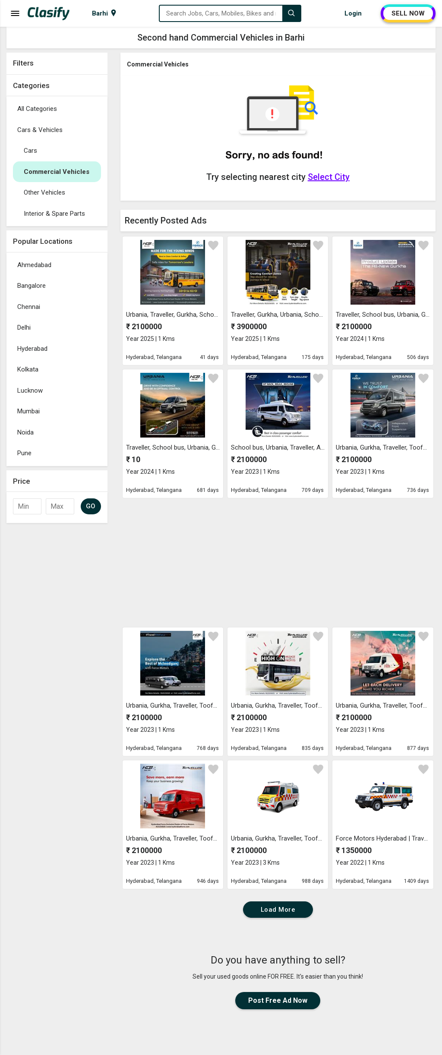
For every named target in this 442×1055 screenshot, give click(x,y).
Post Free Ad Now (277, 1000)
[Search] (291, 13)
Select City (329, 177)
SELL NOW (408, 13)
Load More (278, 909)
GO (91, 506)
